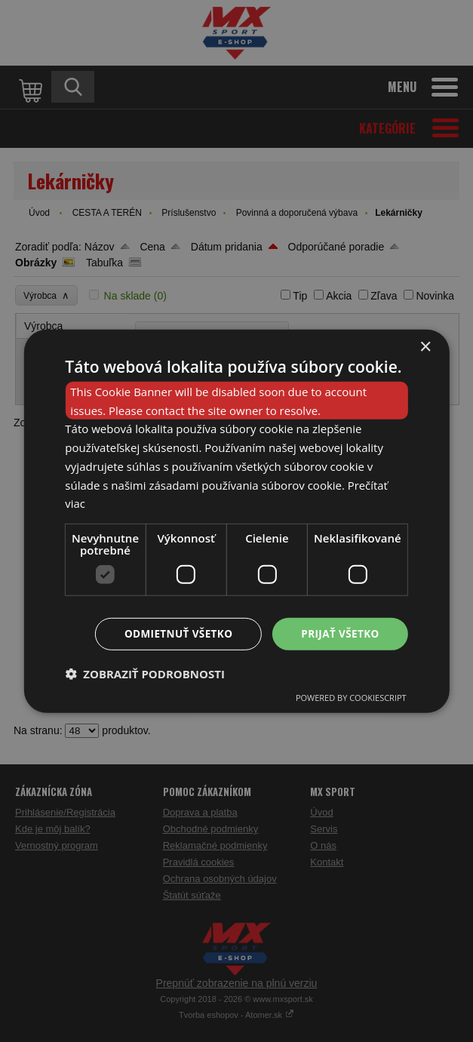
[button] (145, 674)
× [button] (425, 346)
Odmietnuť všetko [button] (174, 633)
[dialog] (236, 520)
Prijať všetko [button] (339, 633)
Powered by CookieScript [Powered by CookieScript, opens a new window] (351, 698)
